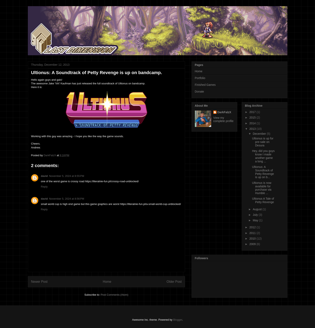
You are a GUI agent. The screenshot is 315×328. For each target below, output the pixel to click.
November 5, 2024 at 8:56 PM (66, 198)
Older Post (174, 281)
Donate (199, 91)
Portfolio (200, 78)
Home (107, 281)
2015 (252, 117)
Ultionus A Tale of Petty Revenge (263, 200)
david (44, 176)
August (257, 209)
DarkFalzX (224, 112)
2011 (252, 233)
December (260, 133)
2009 (252, 244)
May (256, 220)
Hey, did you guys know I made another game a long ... (263, 156)
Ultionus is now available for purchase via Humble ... (261, 188)
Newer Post (39, 281)
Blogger (177, 319)
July (256, 214)
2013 (252, 128)
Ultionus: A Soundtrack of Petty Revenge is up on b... (263, 172)
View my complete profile (223, 119)
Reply (44, 186)
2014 (252, 123)
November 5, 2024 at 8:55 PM (66, 176)
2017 (252, 112)
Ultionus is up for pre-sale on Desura (262, 142)
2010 (252, 238)
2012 (252, 227)
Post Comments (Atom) (114, 294)
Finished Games (205, 84)
